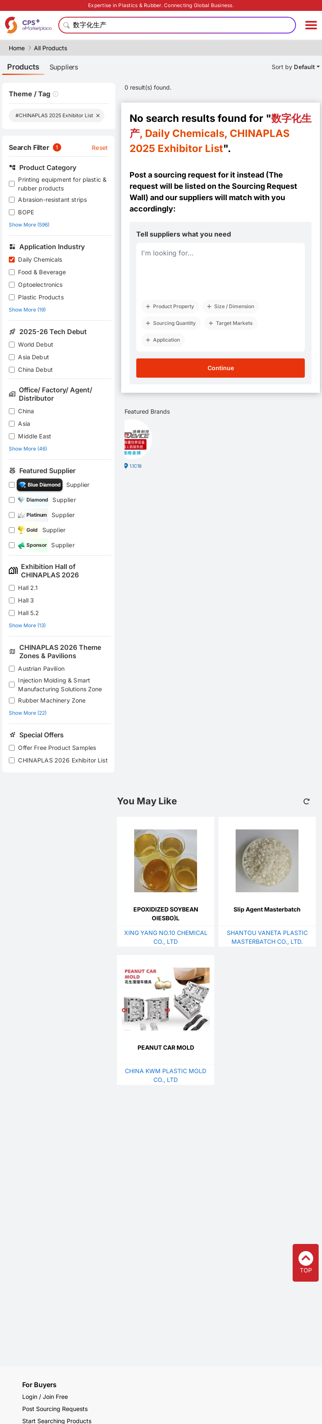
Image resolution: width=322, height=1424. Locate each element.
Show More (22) (28, 713)
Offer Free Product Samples (57, 747)
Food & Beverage (42, 272)
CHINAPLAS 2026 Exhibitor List (62, 760)
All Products (50, 48)
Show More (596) (29, 224)
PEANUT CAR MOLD (166, 1047)
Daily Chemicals (40, 259)
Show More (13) (27, 625)
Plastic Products (40, 297)
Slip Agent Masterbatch (267, 909)
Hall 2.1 (28, 587)
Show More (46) (28, 448)
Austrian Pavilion (41, 668)
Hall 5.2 (28, 612)
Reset (100, 147)
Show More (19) (27, 309)
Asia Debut (33, 357)
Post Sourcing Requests (55, 1408)
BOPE (26, 212)
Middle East (34, 436)
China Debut (35, 369)
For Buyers (39, 1384)
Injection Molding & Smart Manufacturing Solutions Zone (60, 685)
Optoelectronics (40, 284)
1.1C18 (136, 466)
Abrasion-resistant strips (52, 199)
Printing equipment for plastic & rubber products (62, 184)
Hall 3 (26, 600)
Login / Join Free (45, 1396)
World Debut (35, 344)
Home (17, 48)
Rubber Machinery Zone (52, 700)
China (26, 411)
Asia (24, 423)
